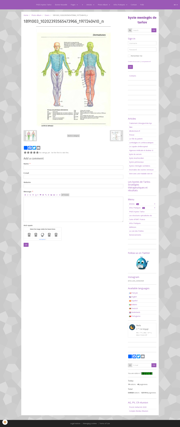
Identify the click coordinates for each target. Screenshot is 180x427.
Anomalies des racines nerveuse (141, 170)
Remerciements (135, 235)
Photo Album (103, 5)
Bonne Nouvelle (61, 5)
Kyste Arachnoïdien (136, 158)
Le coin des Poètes (136, 231)
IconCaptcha (42, 239)
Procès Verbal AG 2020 (138, 407)
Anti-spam (28, 225)
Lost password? (146, 61)
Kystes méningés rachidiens (139, 166)
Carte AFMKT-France (137, 219)
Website (27, 182)
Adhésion (132, 227)
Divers (47, 15)
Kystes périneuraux (136, 162)
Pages (73, 5)
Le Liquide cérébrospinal (138, 146)
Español (133, 300)
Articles (89, 5)
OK (26, 245)
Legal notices (75, 423)
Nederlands (134, 312)
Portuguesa (134, 316)
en (175, 5)
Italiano (133, 304)
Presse (131, 135)
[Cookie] (5, 422)
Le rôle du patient (136, 139)
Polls (142, 5)
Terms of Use (104, 423)
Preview (65, 195)
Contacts (132, 76)
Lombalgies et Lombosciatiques (141, 142)
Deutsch (133, 308)
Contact (134, 5)
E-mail (26, 173)
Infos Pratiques (119, 5)
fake (130, 127)
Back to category (73, 136)
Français (133, 293)
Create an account (134, 61)
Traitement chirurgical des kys (140, 123)
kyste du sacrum (135, 154)
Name (26, 164)
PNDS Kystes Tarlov (43, 5)
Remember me (135, 56)
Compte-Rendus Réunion (138, 411)
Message (27, 191)
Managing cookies (90, 423)
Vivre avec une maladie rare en (140, 173)
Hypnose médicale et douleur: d (141, 150)
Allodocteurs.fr (134, 131)
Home (26, 15)
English (133, 297)
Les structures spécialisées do (140, 215)
